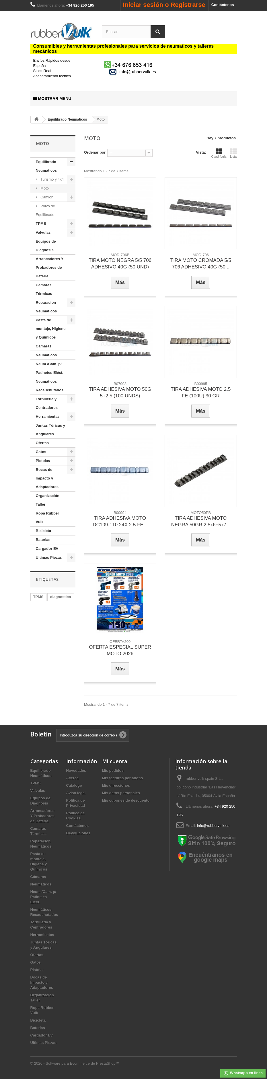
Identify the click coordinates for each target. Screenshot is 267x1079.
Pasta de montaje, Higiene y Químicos (51, 328)
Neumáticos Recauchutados (50, 385)
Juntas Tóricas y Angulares (50, 429)
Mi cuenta (114, 761)
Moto (44, 188)
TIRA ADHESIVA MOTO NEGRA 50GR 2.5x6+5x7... (200, 521)
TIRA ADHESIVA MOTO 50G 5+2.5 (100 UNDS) (120, 392)
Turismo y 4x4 (52, 179)
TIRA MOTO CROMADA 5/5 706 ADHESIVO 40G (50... (200, 264)
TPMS (41, 223)
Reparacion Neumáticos (46, 306)
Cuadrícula (218, 153)
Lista (233, 153)
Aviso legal (76, 793)
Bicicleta (43, 531)
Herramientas (48, 416)
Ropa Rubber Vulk (47, 517)
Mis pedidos (113, 770)
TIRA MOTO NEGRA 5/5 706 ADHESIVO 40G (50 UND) (120, 264)
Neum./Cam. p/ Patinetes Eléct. (49, 368)
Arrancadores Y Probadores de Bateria (50, 267)
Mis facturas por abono (122, 778)
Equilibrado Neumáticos (46, 166)
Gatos (41, 452)
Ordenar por (95, 152)
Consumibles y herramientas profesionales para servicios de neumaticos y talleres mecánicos (123, 49)
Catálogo (74, 785)
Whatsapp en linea (243, 1073)
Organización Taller (47, 500)
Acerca (72, 778)
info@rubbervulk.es (213, 825)
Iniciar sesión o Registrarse (164, 4)
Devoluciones (78, 833)
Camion (46, 197)
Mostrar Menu (52, 98)
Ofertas (42, 443)
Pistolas (43, 461)
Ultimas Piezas (49, 557)
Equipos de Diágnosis (46, 245)
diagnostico (60, 597)
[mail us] (133, 71)
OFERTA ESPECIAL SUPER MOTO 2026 (120, 650)
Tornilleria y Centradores (47, 403)
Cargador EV (47, 548)
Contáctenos (222, 5)
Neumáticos (46, 355)
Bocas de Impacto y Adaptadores (47, 478)
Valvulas (43, 232)
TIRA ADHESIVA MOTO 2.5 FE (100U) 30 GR (201, 392)
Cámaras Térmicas (44, 289)
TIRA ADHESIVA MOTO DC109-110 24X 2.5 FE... (120, 521)
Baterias (43, 539)
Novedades (76, 770)
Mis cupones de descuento (126, 800)
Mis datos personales (121, 793)
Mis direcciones (116, 785)
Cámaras (44, 346)
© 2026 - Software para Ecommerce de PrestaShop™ (74, 1063)
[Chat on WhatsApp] (129, 64)
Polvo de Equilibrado (45, 210)
